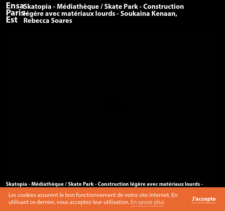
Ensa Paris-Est (17, 13)
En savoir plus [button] (147, 202)
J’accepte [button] (204, 199)
